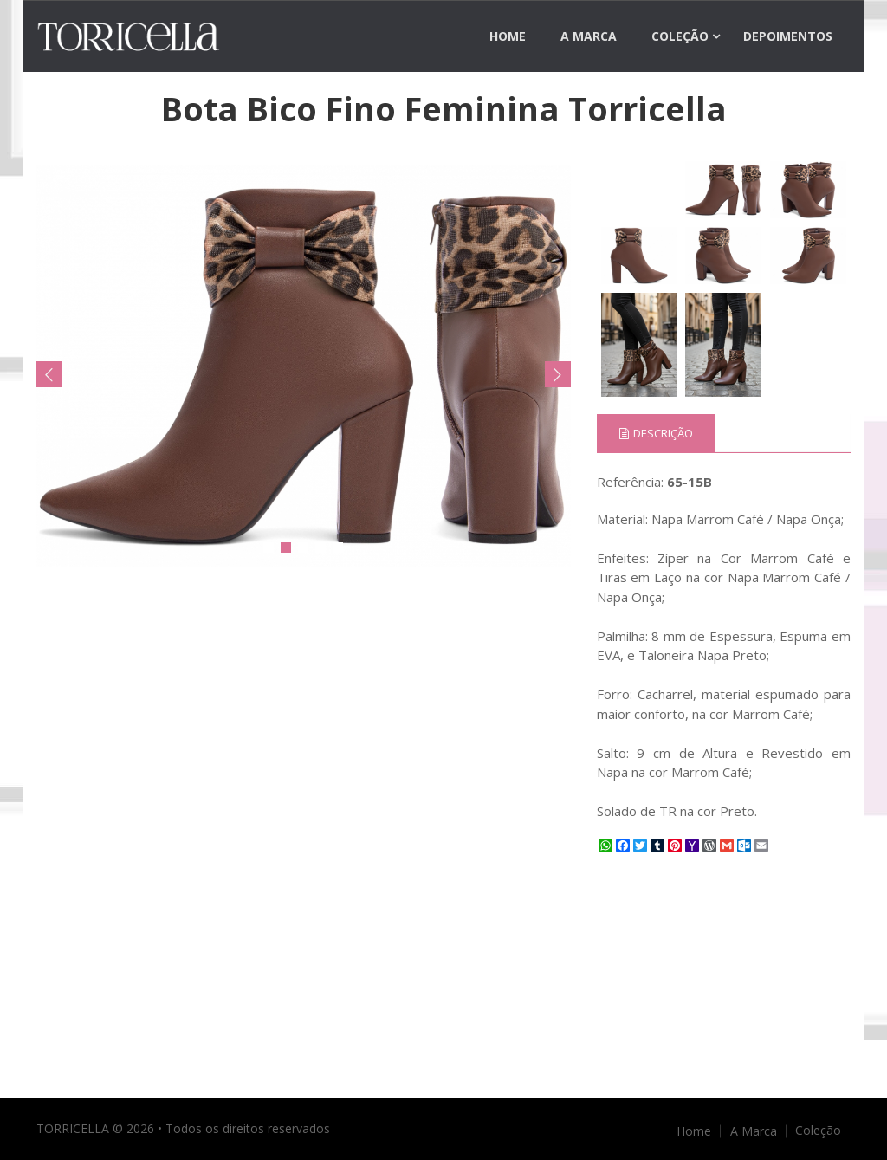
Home (507, 36)
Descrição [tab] (656, 433)
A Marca (588, 36)
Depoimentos (787, 36)
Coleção (680, 36)
